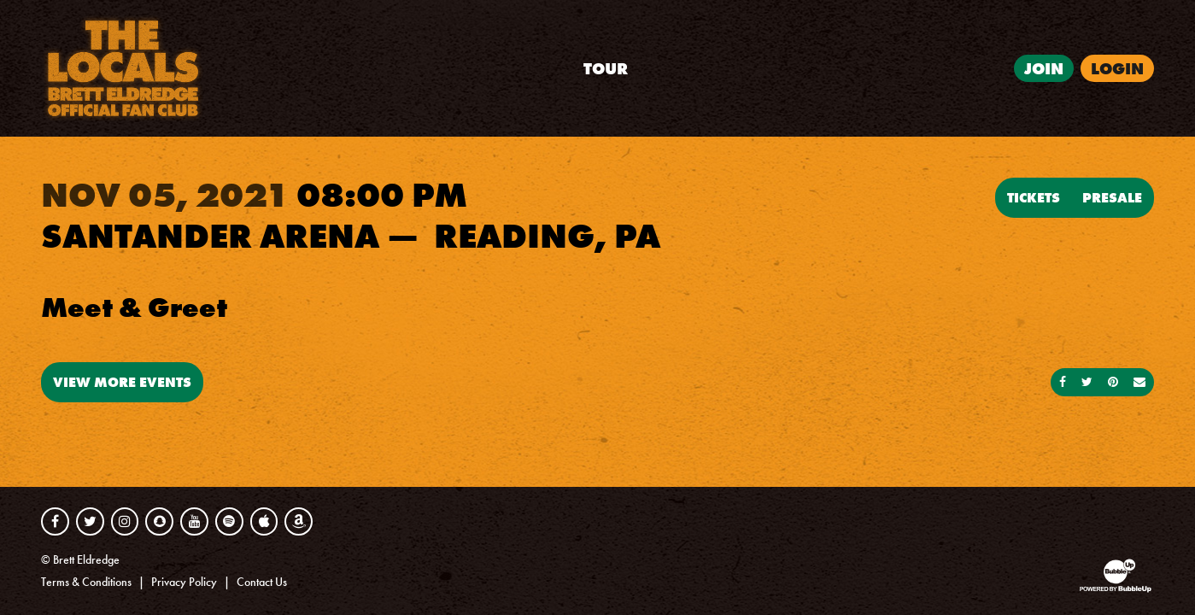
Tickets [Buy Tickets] (1033, 197)
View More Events (122, 381)
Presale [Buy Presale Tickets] (1112, 197)
